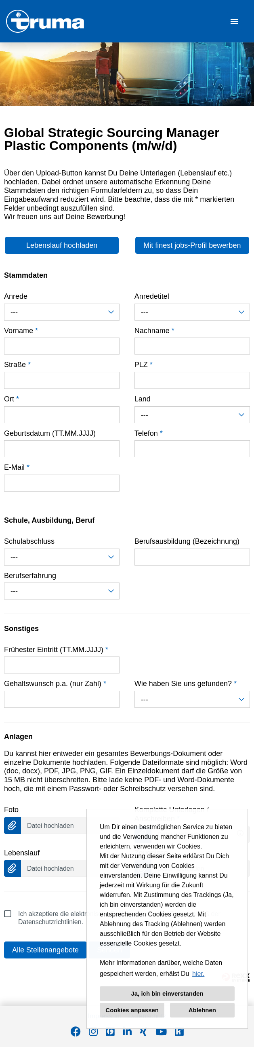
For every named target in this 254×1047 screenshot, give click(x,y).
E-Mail (16, 467)
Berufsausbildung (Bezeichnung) (186, 541)
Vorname (21, 331)
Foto (11, 810)
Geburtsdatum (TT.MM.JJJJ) (50, 433)
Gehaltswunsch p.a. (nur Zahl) (55, 684)
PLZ (143, 365)
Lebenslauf (22, 853)
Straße (17, 365)
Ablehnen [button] (202, 1010)
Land (142, 399)
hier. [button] (198, 973)
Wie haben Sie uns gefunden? (185, 684)
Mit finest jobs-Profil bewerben (192, 245)
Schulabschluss (29, 541)
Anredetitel (151, 296)
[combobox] (62, 312)
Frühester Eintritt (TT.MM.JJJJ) (56, 650)
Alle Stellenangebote (45, 950)
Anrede (15, 296)
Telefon (148, 433)
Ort (11, 399)
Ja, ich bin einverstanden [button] (167, 993)
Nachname (154, 331)
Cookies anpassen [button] (132, 1010)
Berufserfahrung (30, 576)
